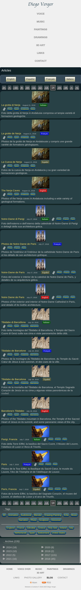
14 (52, 87)
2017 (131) (51, 555)
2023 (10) (11, 551)
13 (46, 87)
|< (4, 87)
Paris (73, 219)
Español (30, 79)
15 (59, 87)
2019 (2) (49, 551)
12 (40, 87)
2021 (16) (11, 558)
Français (50, 79)
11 (33, 87)
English (11, 79)
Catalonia (24, 326)
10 (27, 87)
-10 (15, 87)
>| (77, 87)
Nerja (33, 109)
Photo (10, 109)
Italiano (70, 79)
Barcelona (34, 326)
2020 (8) (49, 547)
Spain (16, 109)
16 (65, 87)
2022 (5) (10, 555)
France (66, 219)
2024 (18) (11, 547)
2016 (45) (50, 558)
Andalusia (25, 109)
